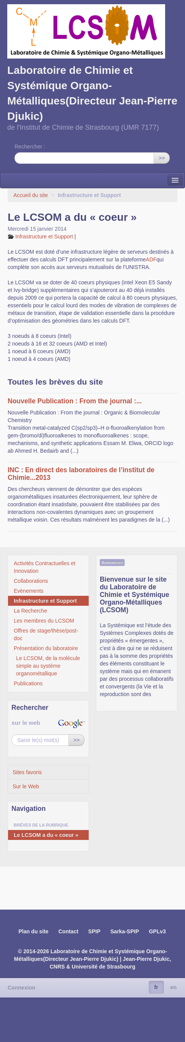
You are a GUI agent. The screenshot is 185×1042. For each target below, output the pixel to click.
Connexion (21, 988)
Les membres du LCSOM (44, 621)
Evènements (29, 591)
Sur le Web (26, 786)
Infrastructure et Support (45, 236)
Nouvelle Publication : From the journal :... (75, 401)
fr (156, 987)
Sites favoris (27, 772)
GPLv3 (157, 931)
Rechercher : (30, 146)
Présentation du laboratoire (46, 648)
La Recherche (30, 611)
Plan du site (33, 931)
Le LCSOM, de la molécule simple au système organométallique (48, 666)
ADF (151, 259)
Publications (28, 683)
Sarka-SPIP (124, 931)
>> (162, 158)
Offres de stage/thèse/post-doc (46, 634)
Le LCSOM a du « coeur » (46, 835)
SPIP (94, 931)
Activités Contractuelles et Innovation (44, 567)
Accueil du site (30, 195)
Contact (68, 931)
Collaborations (31, 581)
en (173, 987)
